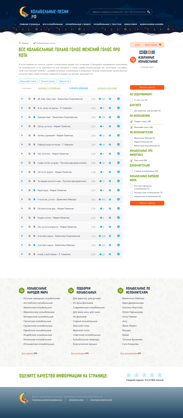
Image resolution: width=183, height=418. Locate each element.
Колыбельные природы (86, 339)
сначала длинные (78, 88)
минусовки (130, 24)
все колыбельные (53, 24)
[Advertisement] (147, 236)
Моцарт (126, 330)
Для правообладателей (101, 400)
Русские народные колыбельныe (42, 298)
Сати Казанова (130, 344)
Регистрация (153, 44)
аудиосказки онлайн (151, 24)
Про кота (64, 81)
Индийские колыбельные (38, 334)
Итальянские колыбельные (39, 344)
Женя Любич (129, 325)
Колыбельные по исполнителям (138, 291)
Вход (137, 45)
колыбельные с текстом (107, 24)
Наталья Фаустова (132, 307)
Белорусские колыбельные (39, 316)
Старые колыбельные (85, 321)
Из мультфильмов (83, 302)
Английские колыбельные (38, 302)
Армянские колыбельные (38, 307)
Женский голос (28, 81)
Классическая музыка (85, 344)
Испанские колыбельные (38, 339)
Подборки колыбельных (87, 291)
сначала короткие (107, 88)
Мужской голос (81, 330)
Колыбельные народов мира (37, 291)
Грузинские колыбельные (38, 325)
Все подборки (80, 353)
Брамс (125, 334)
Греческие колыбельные (37, 321)
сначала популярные (49, 88)
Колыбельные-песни (50, 11)
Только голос (48, 81)
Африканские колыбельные (39, 312)
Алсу (124, 321)
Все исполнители (131, 353)
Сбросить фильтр (147, 87)
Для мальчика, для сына (86, 312)
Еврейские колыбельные (37, 330)
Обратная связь (76, 400)
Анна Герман (129, 316)
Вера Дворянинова (133, 302)
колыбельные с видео (78, 24)
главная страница (30, 24)
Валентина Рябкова (133, 298)
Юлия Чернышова (132, 312)
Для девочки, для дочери (87, 298)
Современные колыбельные (89, 307)
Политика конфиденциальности (47, 400)
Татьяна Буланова (132, 339)
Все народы (29, 353)
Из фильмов (79, 316)
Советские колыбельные (86, 334)
